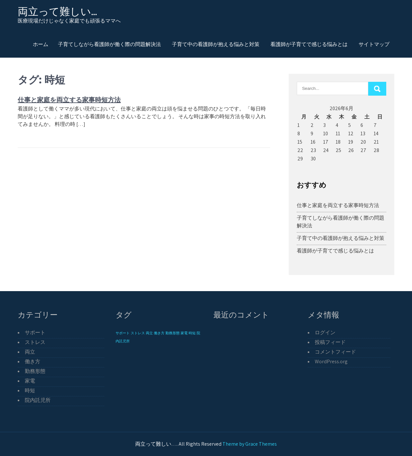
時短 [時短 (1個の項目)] (192, 333)
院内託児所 (38, 400)
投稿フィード (330, 342)
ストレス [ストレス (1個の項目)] (138, 333)
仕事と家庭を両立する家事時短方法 (69, 99)
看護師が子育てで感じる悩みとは (309, 44)
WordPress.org (331, 361)
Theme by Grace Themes (249, 444)
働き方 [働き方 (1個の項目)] (159, 333)
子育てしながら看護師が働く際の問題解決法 (109, 44)
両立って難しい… (57, 11)
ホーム (40, 44)
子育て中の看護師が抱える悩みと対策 (215, 44)
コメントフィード (335, 351)
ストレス (35, 342)
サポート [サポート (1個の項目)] (123, 333)
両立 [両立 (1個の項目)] (149, 333)
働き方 (32, 361)
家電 (30, 380)
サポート (35, 332)
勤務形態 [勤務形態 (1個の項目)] (172, 333)
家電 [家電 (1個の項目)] (184, 333)
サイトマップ (374, 44)
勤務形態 (35, 371)
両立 (30, 351)
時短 (30, 390)
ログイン (325, 332)
